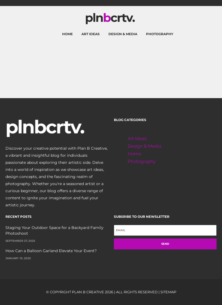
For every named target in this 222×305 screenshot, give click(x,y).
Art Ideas (90, 34)
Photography (159, 34)
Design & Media (122, 34)
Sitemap (168, 292)
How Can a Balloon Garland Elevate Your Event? (51, 250)
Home (67, 34)
